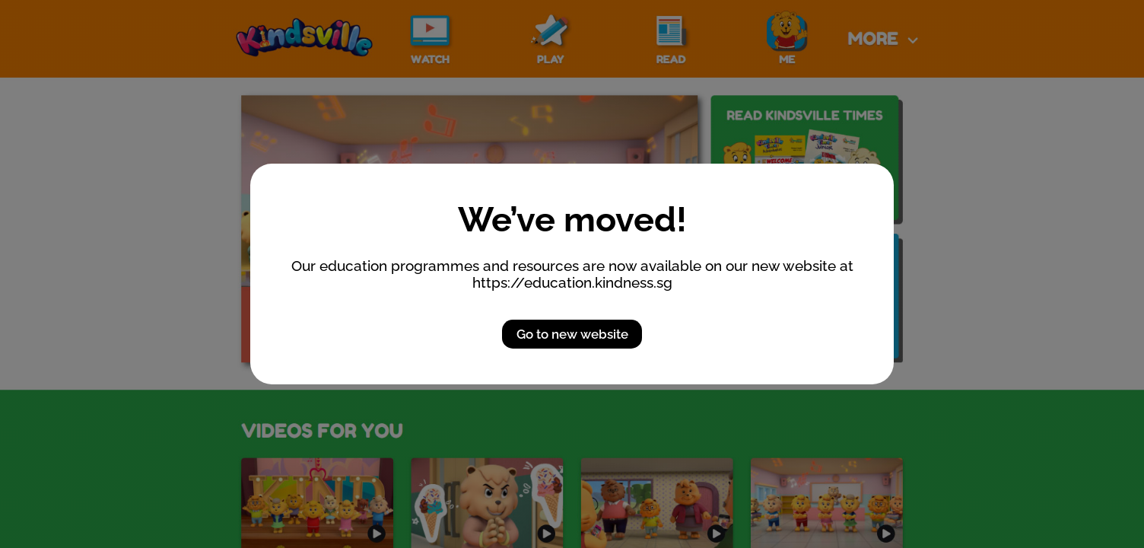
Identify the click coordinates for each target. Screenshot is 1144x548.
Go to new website (572, 334)
